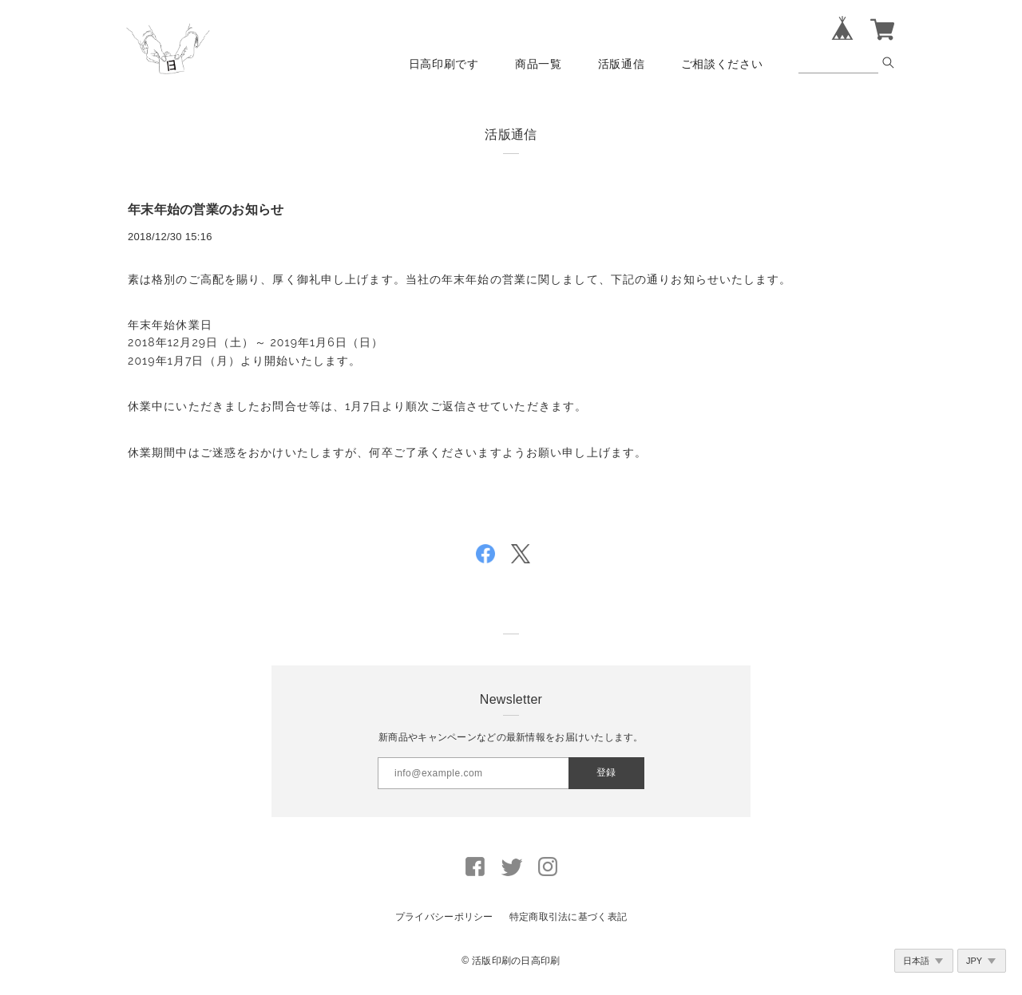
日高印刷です (444, 63)
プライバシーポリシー (444, 916)
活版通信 (621, 63)
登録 (606, 772)
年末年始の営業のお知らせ (205, 209)
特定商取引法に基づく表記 (568, 916)
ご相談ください (722, 63)
